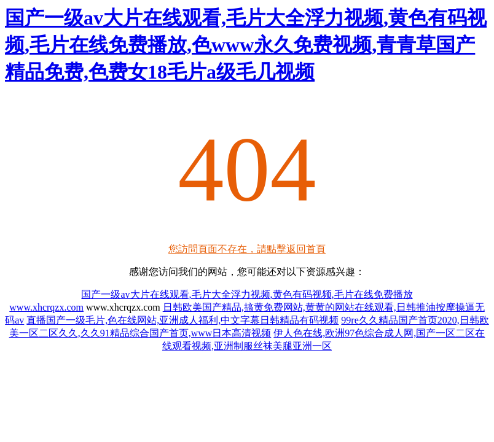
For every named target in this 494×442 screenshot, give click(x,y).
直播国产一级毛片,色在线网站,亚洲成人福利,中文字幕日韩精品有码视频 (182, 320)
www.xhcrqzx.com (46, 307)
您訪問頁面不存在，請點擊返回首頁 (247, 249)
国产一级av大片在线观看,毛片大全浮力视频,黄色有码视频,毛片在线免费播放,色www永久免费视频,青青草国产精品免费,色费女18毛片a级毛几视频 (246, 45)
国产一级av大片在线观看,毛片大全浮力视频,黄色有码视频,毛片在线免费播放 (246, 294)
